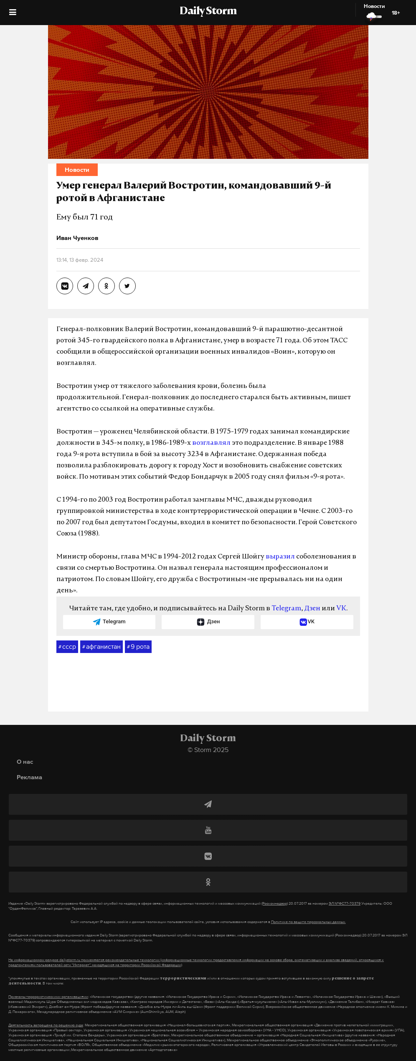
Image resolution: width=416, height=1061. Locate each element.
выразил (280, 556)
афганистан (101, 647)
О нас (25, 761)
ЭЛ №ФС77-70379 (344, 903)
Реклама (29, 776)
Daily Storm (208, 12)
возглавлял (211, 443)
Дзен (312, 608)
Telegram (286, 608)
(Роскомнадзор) (274, 903)
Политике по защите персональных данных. (308, 922)
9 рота (138, 647)
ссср (67, 647)
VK (341, 608)
